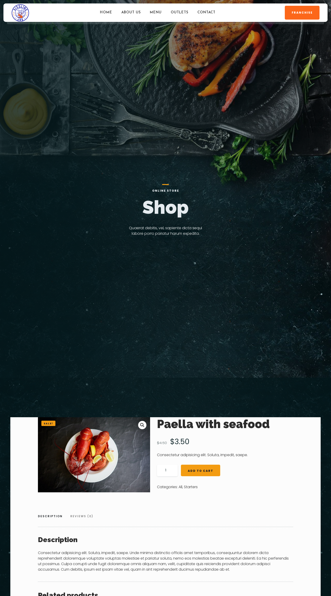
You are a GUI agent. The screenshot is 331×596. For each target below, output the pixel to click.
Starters (191, 487)
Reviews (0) (81, 516)
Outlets (179, 12)
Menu (156, 12)
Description (50, 516)
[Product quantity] (167, 470)
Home (106, 12)
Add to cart (200, 471)
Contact (206, 12)
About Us (131, 12)
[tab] (52, 516)
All (180, 487)
